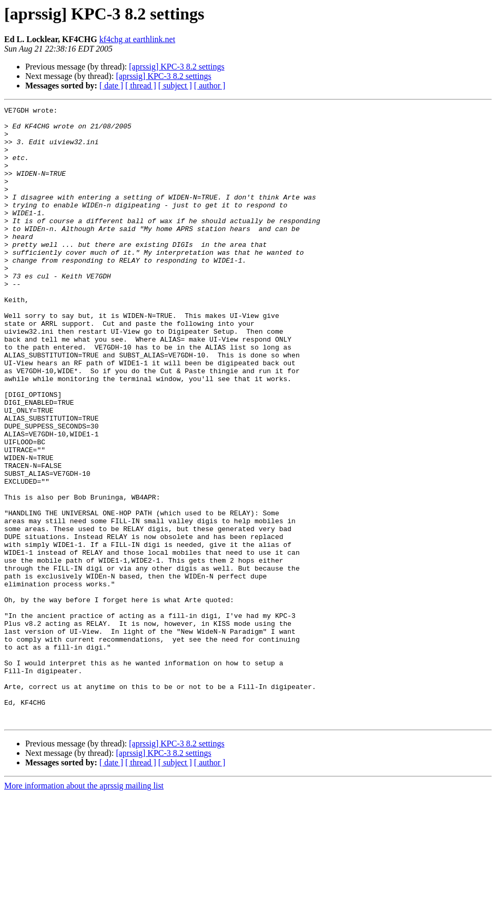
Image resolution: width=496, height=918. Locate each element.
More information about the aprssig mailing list (84, 908)
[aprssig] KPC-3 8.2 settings (176, 66)
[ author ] (210, 85)
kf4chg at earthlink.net (137, 39)
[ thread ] (140, 85)
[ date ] (111, 85)
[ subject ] (175, 85)
